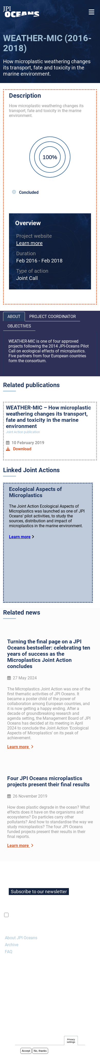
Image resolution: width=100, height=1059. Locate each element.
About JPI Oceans (21, 937)
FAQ (8, 951)
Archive (11, 944)
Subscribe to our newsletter (39, 891)
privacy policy (70, 915)
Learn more (29, 243)
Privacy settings (71, 1041)
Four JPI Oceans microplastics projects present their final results (48, 781)
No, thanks (40, 1051)
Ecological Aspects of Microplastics (35, 492)
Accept (26, 1051)
